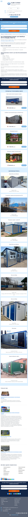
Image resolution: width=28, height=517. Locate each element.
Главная (2, 34)
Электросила (21, 473)
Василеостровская (22, 470)
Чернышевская (6, 473)
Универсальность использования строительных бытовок (10, 398)
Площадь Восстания (22, 467)
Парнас (5, 470)
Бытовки (2, 500)
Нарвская (5, 468)
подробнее (24, 107)
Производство (17, 502)
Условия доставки (8, 34)
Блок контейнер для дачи (6, 436)
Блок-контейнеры (4, 498)
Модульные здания (4, 501)
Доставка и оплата (18, 498)
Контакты (16, 505)
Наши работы (17, 501)
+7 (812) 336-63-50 (14, 15)
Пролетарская (6, 474)
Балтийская (20, 468)
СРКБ (2, 502)
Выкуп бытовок (17, 500)
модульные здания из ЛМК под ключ (7, 40)
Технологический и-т (7, 467)
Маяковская (20, 471)
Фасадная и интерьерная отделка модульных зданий (10, 413)
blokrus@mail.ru (5, 510)
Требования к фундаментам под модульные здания (11, 451)
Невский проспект (6, 471)
